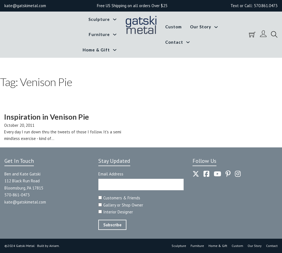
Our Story (200, 26)
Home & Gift (96, 49)
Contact (174, 42)
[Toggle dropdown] (115, 19)
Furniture (99, 34)
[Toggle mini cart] (252, 34)
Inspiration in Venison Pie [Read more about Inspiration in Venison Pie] (46, 116)
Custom (173, 26)
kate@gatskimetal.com (25, 202)
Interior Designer (118, 212)
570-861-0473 (17, 194)
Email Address (110, 174)
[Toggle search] (274, 34)
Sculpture (99, 19)
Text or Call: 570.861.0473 (254, 5)
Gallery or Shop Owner (123, 205)
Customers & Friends (121, 197)
